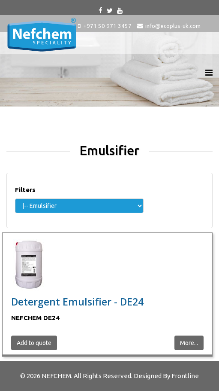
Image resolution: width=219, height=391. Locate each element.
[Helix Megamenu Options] (209, 72)
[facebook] (100, 10)
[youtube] (120, 10)
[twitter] (110, 10)
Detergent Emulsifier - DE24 (77, 302)
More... (189, 342)
